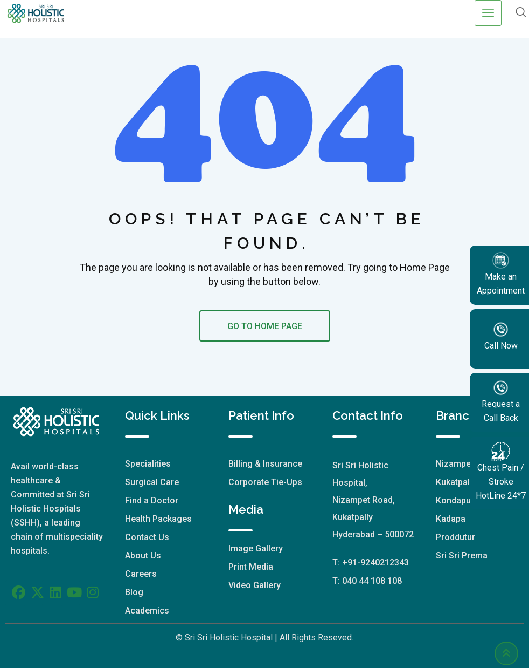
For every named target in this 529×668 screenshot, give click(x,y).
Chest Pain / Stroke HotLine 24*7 (501, 471)
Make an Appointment (501, 273)
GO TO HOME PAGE (264, 326)
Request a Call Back (501, 400)
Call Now (501, 335)
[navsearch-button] (520, 13)
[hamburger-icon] (488, 13)
